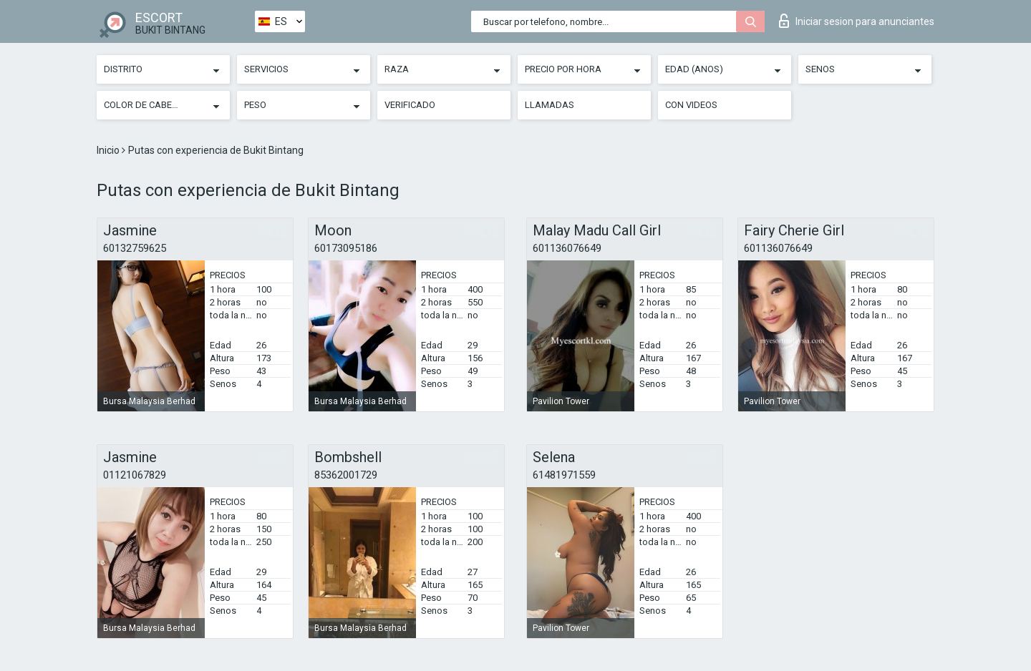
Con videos (691, 104)
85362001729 (345, 475)
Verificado (409, 104)
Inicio (109, 150)
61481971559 (564, 475)
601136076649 (567, 248)
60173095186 (345, 248)
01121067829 (134, 475)
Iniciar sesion (856, 21)
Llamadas (549, 104)
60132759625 (134, 248)
